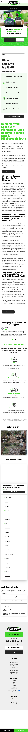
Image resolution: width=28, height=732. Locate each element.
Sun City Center (9, 554)
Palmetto (7, 528)
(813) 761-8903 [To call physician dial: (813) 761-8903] (7, 489)
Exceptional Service (14, 378)
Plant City (7, 536)
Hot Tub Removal (14, 670)
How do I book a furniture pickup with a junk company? (14, 601)
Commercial (14, 673)
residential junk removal (12, 225)
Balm (6, 502)
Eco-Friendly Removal (14, 393)
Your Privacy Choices (14, 690)
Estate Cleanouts (14, 665)
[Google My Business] (16, 703)
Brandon (7, 506)
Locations (8, 50)
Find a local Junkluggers (14, 647)
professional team (6, 207)
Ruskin (6, 545)
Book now (9, 301)
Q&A (14, 682)
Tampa (6, 563)
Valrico (7, 571)
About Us (14, 680)
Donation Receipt (14, 408)
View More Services (14, 116)
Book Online (14, 634)
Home (3, 50)
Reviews (14, 698)
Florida (13, 50)
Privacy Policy (14, 688)
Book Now (19, 39)
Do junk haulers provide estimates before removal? (14, 610)
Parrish (7, 532)
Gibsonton (7, 519)
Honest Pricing (14, 363)
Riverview (7, 541)
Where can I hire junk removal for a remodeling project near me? (14, 614)
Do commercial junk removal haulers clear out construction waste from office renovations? (14, 597)
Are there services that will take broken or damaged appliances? (14, 605)
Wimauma (7, 576)
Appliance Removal (14, 662)
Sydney (7, 558)
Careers (14, 685)
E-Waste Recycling (14, 667)
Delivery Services (14, 672)
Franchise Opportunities (14, 652)
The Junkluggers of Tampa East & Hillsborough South (13, 54)
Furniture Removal (14, 664)
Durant (7, 510)
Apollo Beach (8, 497)
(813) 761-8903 (9, 39)
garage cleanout (14, 258)
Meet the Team (14, 687)
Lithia (6, 523)
